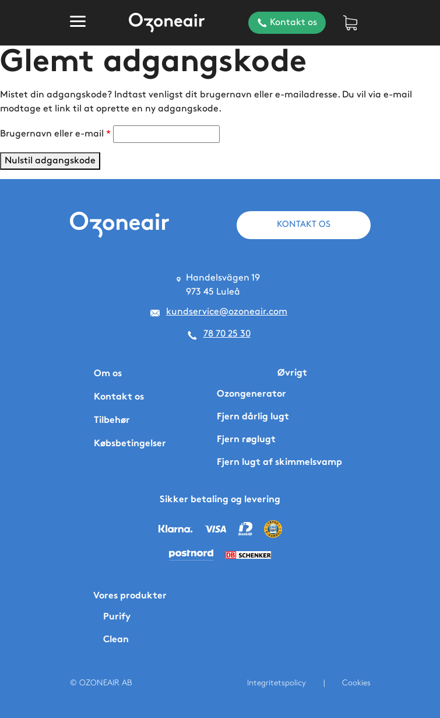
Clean (116, 640)
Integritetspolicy (276, 683)
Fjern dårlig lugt (253, 417)
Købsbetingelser (130, 444)
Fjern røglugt (246, 440)
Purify (117, 617)
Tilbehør (112, 420)
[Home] (167, 23)
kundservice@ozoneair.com (226, 311)
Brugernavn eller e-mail (55, 132)
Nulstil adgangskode (50, 160)
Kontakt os (285, 23)
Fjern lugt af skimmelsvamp (279, 462)
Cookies (356, 683)
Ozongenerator (251, 394)
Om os (108, 374)
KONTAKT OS (303, 224)
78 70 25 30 (227, 334)
